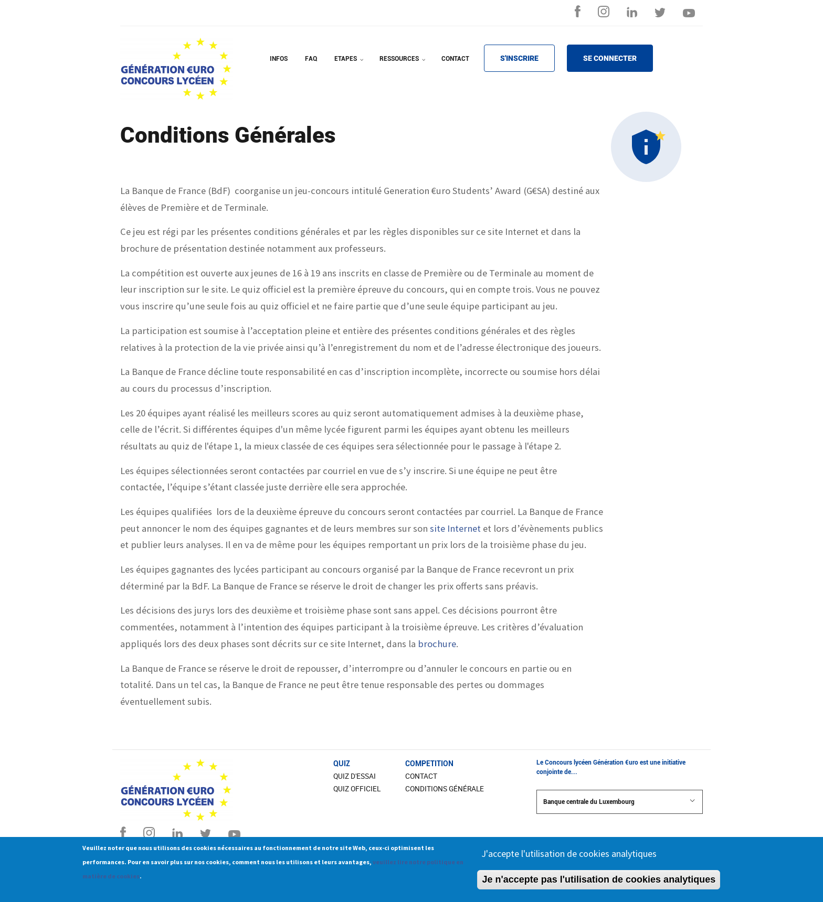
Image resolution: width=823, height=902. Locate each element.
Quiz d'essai (354, 776)
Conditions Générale (444, 788)
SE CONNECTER (610, 58)
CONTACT (455, 58)
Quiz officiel (357, 788)
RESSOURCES (403, 65)
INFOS (279, 58)
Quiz (341, 763)
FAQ (311, 58)
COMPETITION (429, 763)
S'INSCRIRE (519, 58)
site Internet (455, 528)
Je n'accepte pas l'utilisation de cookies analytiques (598, 883)
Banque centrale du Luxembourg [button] (619, 801)
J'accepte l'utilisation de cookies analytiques (569, 857)
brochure (437, 644)
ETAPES (350, 65)
